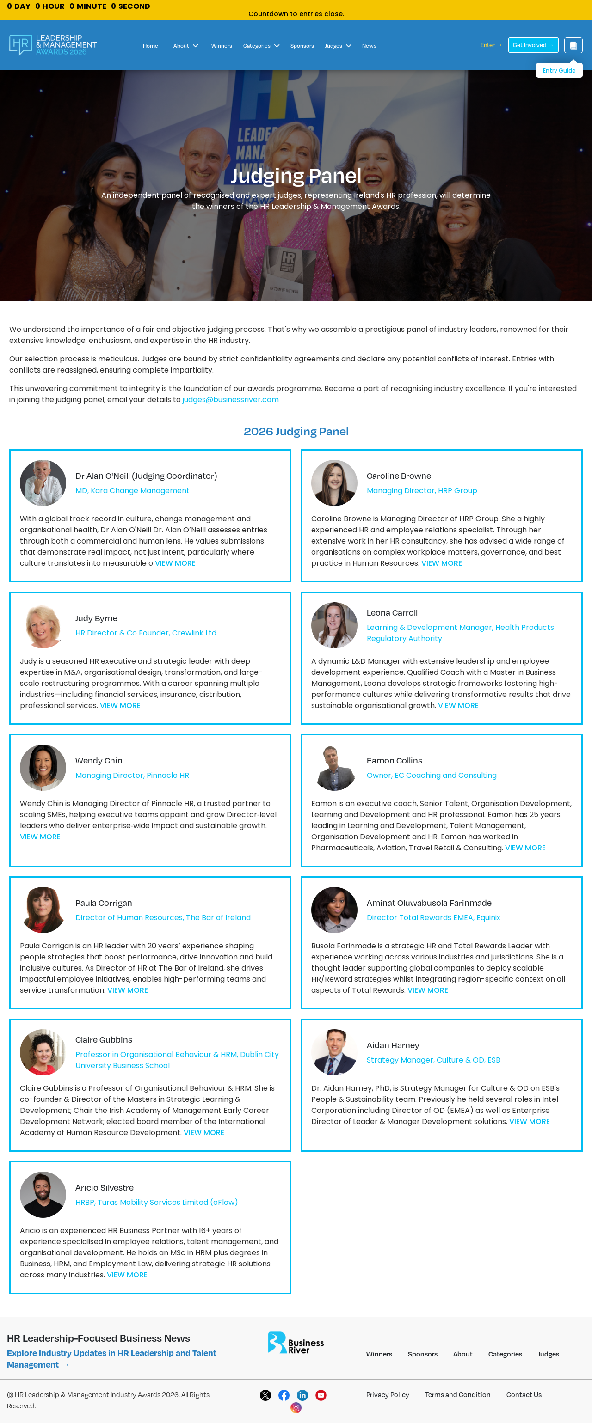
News (369, 45)
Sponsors (302, 45)
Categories (261, 45)
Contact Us (524, 1394)
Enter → (492, 45)
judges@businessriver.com (231, 399)
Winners (221, 45)
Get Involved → (533, 45)
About (185, 45)
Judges (338, 45)
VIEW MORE (175, 563)
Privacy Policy (387, 1394)
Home (150, 45)
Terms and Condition (458, 1394)
